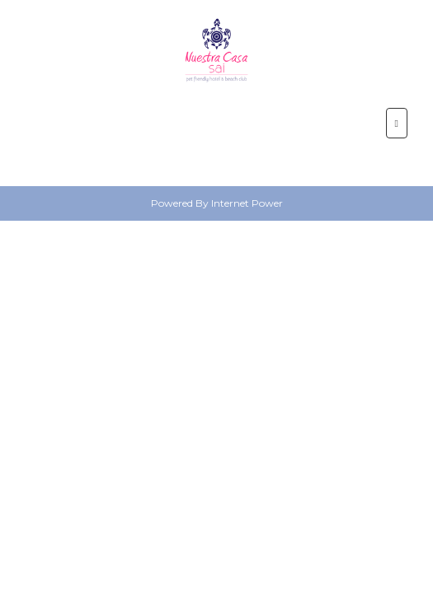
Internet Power (247, 203)
